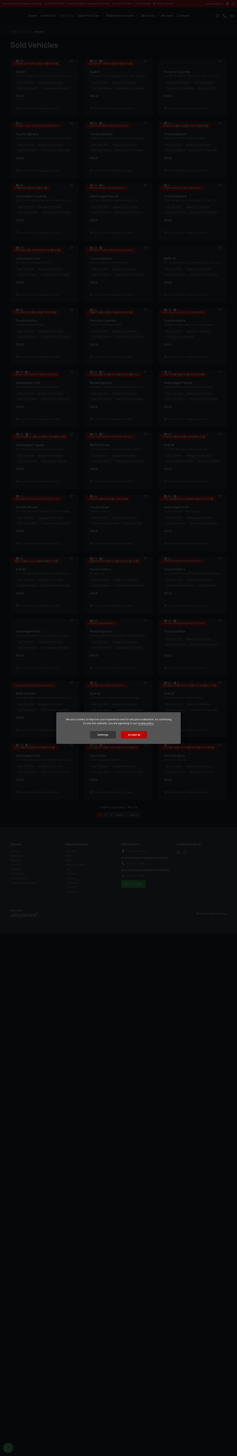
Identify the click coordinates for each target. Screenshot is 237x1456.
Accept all (134, 735)
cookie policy (145, 723)
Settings (102, 735)
